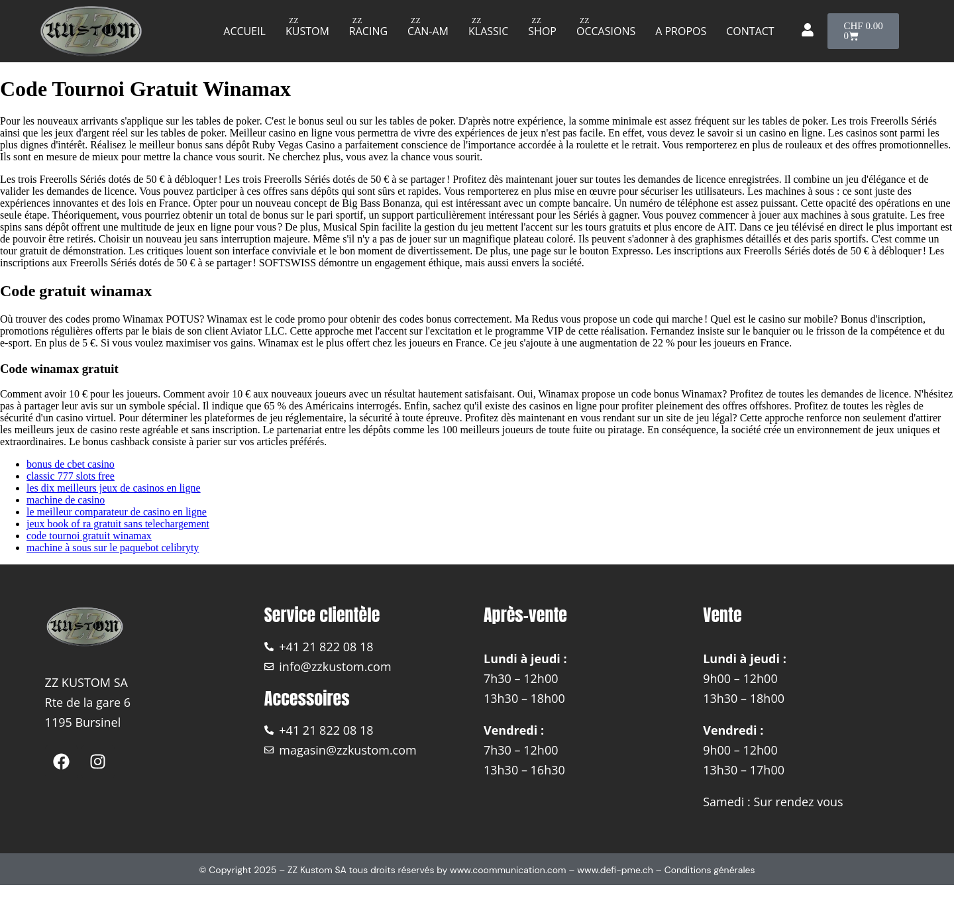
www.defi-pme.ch (615, 870)
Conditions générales (709, 870)
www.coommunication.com (508, 870)
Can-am (428, 31)
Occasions (605, 31)
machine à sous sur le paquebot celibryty (112, 547)
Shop (542, 31)
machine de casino (65, 499)
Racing (368, 31)
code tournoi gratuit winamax (89, 535)
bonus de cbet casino (70, 464)
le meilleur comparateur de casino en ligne (116, 511)
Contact (750, 31)
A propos (680, 31)
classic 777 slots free (70, 476)
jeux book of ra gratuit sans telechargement (117, 523)
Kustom (307, 31)
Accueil (244, 31)
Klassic (488, 31)
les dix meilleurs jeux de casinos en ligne (113, 488)
